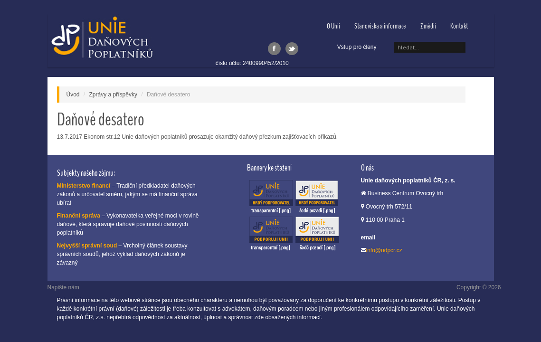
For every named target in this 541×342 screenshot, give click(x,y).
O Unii (333, 26)
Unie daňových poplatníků (101, 39)
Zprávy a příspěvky (113, 94)
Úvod (73, 94)
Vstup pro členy (357, 47)
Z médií (428, 26)
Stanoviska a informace (380, 26)
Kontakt (459, 26)
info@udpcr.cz (384, 250)
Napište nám (63, 287)
